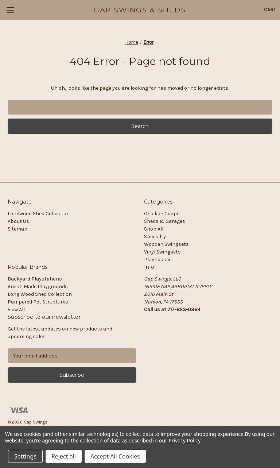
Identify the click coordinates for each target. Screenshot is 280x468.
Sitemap (17, 229)
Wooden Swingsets (166, 244)
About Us (18, 221)
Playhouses (158, 259)
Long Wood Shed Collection (40, 294)
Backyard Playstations (35, 279)
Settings (25, 456)
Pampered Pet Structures (38, 302)
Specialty (155, 236)
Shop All (153, 229)
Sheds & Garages (164, 221)
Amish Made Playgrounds (38, 286)
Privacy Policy (184, 440)
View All (16, 309)
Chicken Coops (162, 213)
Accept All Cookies (115, 456)
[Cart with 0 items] (270, 10)
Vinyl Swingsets (162, 252)
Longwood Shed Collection (39, 213)
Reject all (63, 456)
